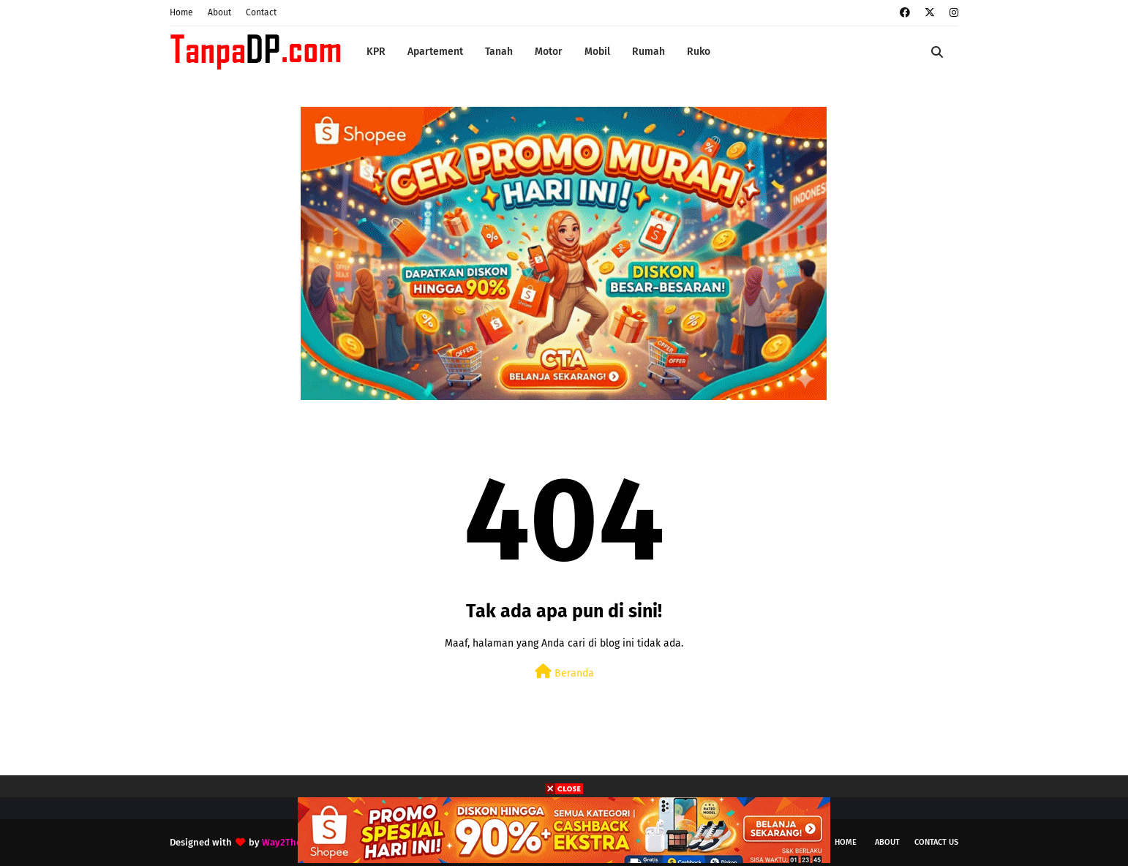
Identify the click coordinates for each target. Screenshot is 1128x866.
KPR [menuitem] (376, 51)
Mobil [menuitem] (597, 51)
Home (181, 12)
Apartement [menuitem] (435, 51)
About (219, 12)
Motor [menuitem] (549, 51)
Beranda (564, 671)
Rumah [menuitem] (648, 51)
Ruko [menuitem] (698, 51)
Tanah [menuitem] (499, 51)
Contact (261, 12)
